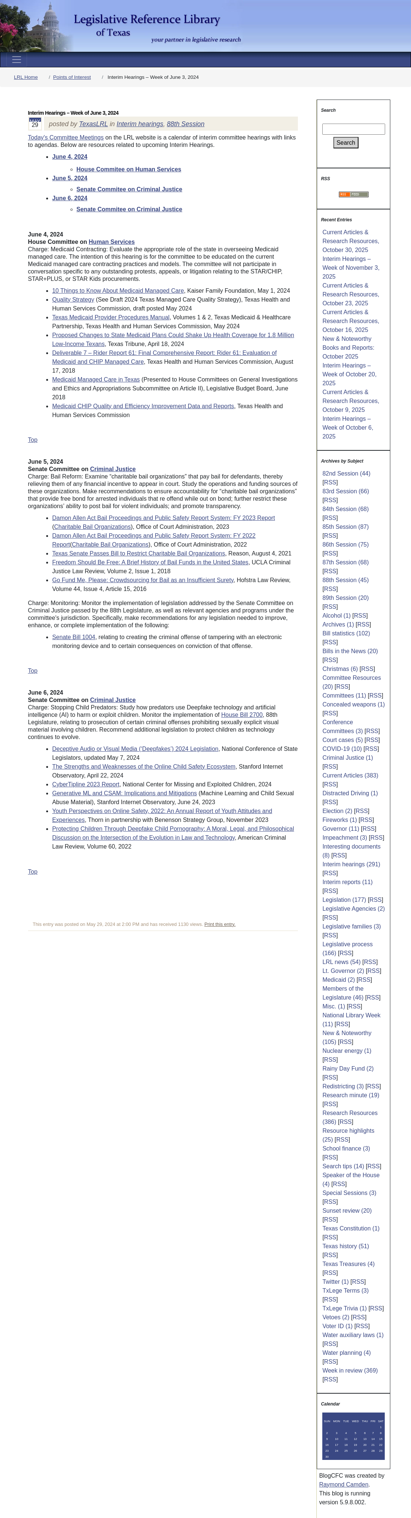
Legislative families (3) (351, 926)
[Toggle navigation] (16, 59)
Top (33, 440)
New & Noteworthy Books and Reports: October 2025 (348, 348)
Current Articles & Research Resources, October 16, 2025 (350, 321)
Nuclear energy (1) (346, 1051)
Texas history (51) (345, 1246)
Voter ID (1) (337, 1326)
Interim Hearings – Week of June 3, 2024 (73, 113)
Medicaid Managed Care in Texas (96, 379)
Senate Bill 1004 (73, 637)
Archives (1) (338, 624)
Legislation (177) (344, 900)
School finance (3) (346, 1148)
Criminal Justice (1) (347, 758)
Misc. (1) (333, 1006)
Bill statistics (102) (346, 633)
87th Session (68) (345, 562)
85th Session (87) (345, 527)
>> (366, 1415)
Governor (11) (340, 829)
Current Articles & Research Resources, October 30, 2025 (350, 241)
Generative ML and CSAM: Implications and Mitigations (124, 793)
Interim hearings (140, 124)
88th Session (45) (345, 580)
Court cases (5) (342, 740)
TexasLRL (93, 124)
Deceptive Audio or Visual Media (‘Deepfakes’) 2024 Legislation (135, 749)
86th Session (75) (345, 544)
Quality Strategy (73, 299)
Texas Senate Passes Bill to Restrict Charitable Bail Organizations (138, 553)
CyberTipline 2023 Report (85, 784)
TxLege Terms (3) (345, 1290)
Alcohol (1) (336, 615)
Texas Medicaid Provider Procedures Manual (110, 317)
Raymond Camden (343, 1484)
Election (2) (337, 811)
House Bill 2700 (242, 715)
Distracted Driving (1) (350, 793)
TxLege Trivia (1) (344, 1308)
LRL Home (26, 77)
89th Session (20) (345, 598)
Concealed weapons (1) (353, 704)
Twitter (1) (335, 1282)
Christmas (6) (340, 669)
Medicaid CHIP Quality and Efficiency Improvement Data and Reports (143, 406)
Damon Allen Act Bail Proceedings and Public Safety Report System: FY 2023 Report (163, 518)
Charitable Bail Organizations (92, 527)
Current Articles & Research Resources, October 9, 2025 (350, 401)
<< (340, 1415)
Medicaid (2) (338, 980)
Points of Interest (72, 77)
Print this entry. (219, 924)
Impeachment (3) (344, 837)
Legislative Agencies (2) (353, 909)
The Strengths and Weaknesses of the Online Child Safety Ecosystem (143, 766)
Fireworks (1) (339, 820)
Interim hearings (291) (351, 864)
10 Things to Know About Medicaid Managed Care (118, 291)
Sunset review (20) (346, 1211)
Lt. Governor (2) (343, 971)
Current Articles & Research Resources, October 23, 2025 (350, 294)
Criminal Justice (113, 469)
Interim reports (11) (347, 882)
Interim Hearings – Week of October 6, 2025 (347, 428)
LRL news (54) (341, 962)
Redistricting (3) (343, 1086)
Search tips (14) (343, 1166)
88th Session (185, 124)
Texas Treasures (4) (348, 1264)
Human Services (112, 242)
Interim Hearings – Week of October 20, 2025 (349, 374)
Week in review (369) (350, 1370)
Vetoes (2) (335, 1317)
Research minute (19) (350, 1095)
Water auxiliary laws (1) (353, 1335)
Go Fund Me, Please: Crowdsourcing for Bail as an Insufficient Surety (142, 580)
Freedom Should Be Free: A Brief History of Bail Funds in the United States (150, 562)
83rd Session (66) (345, 491)
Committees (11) (344, 695)
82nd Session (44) (346, 473)
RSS (330, 482)
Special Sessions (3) (349, 1193)
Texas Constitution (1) (351, 1228)
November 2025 (353, 1415)
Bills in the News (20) (350, 651)
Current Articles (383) (350, 775)
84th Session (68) (345, 509)
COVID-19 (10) (342, 749)
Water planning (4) (346, 1353)
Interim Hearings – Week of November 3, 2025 (350, 268)
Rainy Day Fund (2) (348, 1068)
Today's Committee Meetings (66, 137)
